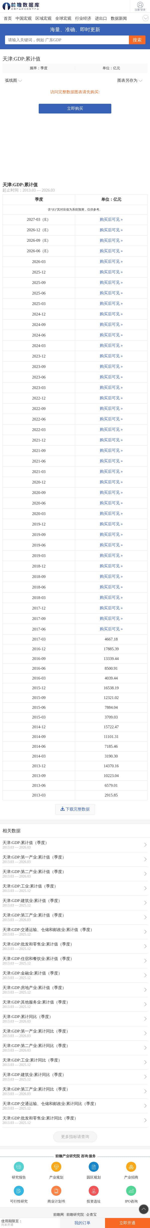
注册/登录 (140, 6)
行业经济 (83, 18)
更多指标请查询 (75, 1136)
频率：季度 (38, 68)
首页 (8, 18)
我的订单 (82, 1223)
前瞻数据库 (28, 6)
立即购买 (75, 108)
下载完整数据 (75, 809)
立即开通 (127, 1223)
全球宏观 (63, 18)
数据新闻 (119, 18)
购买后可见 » (111, 219)
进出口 (101, 18)
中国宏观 (24, 18)
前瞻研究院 (75, 1214)
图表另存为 (129, 80)
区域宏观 (43, 18)
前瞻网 (58, 1214)
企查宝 (91, 1214)
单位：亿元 (111, 68)
